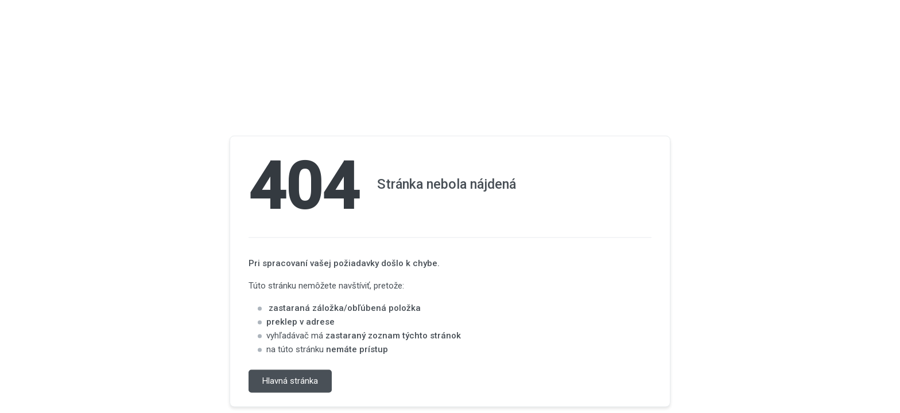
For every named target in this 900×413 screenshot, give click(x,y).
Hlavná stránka (290, 381)
